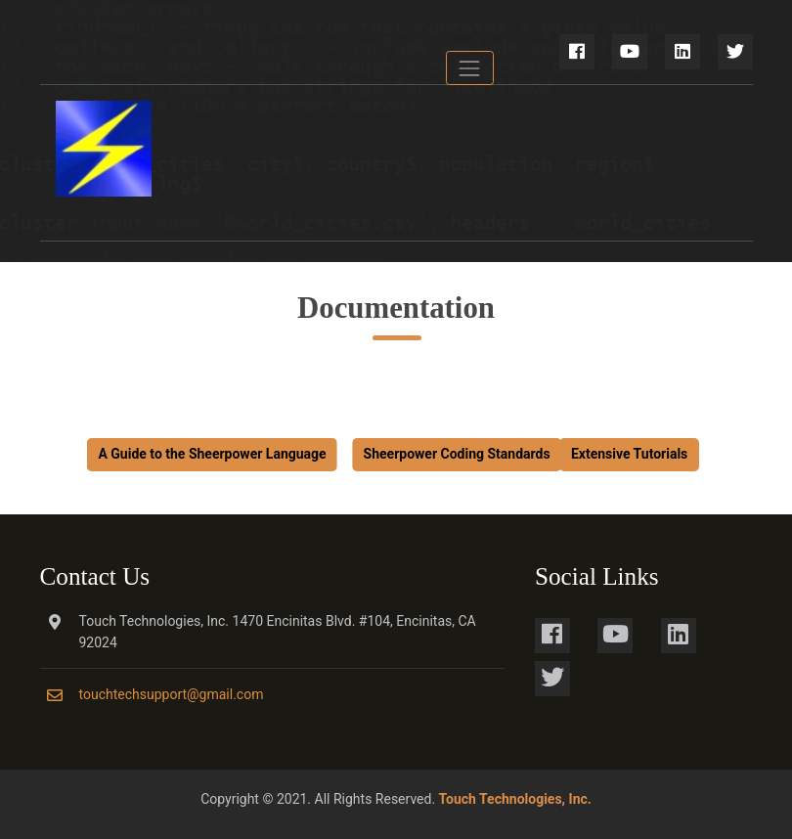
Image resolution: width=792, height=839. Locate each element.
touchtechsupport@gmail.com (171, 694)
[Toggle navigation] (470, 68)
